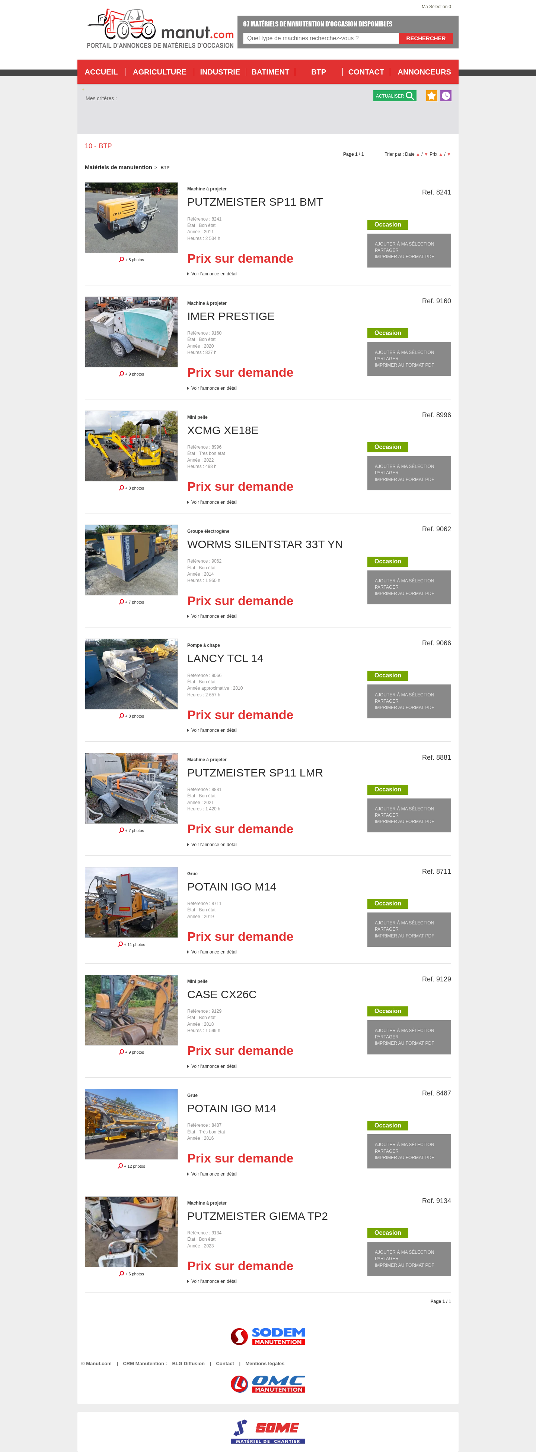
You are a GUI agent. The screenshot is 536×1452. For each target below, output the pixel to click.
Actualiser (395, 95)
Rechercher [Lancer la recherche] (426, 38)
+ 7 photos (131, 601)
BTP (318, 72)
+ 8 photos (131, 259)
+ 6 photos (131, 1273)
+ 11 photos (131, 944)
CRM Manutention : (145, 1363)
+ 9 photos (131, 373)
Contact (225, 1363)
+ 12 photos (131, 1165)
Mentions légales (264, 1363)
